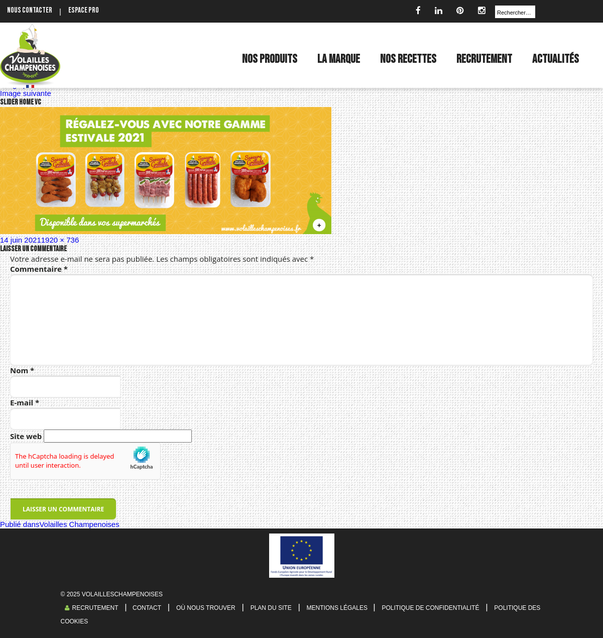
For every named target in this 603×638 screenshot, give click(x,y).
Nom (22, 370)
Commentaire (39, 269)
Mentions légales (338, 607)
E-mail (24, 402)
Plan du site (271, 607)
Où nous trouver (205, 607)
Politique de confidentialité (430, 607)
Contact (146, 607)
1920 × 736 (60, 240)
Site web (26, 436)
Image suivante (25, 93)
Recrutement (91, 607)
